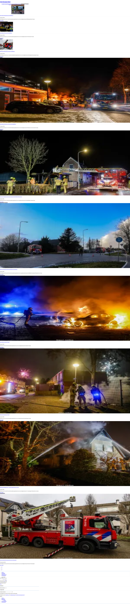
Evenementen (4, 575)
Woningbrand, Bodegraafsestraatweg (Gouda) (7, 51)
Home (3, 572)
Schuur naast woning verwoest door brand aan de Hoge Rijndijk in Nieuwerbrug (11, 196)
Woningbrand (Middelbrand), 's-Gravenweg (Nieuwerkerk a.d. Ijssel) (9, 487)
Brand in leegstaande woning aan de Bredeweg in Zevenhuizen (8, 269)
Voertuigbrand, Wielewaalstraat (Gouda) (6, 15)
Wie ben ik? (3, 573)
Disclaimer (3, 598)
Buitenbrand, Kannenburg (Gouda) (4, 414)
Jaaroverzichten (4, 574)
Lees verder (1, 20)
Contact (10, 4)
